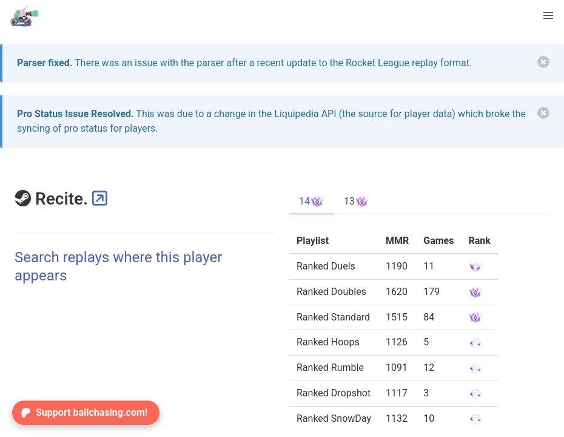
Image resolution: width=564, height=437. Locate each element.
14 (311, 201)
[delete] (543, 62)
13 (356, 201)
